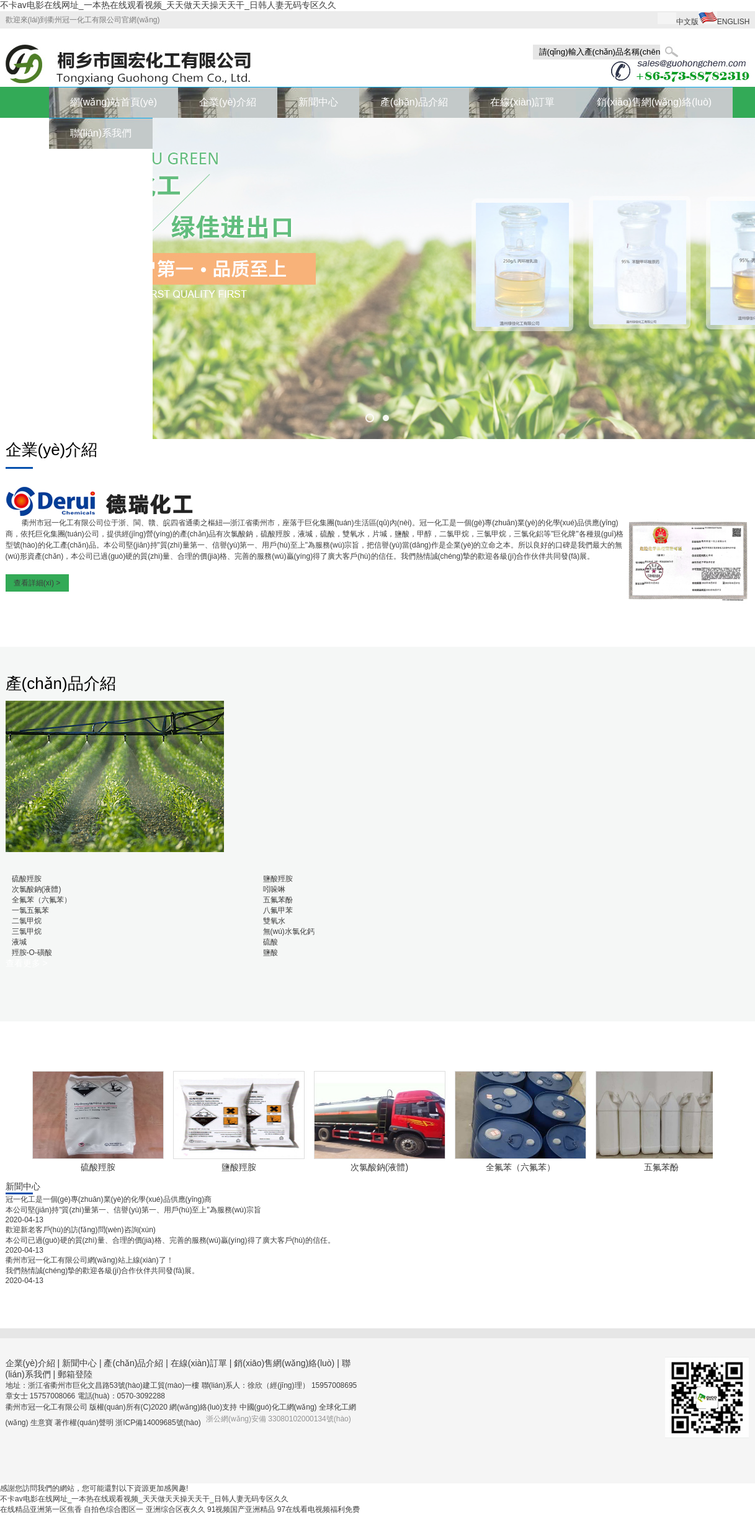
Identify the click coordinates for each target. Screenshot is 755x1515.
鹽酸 (270, 952)
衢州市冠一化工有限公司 (63, 522)
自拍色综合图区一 (113, 1509)
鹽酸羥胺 (278, 878)
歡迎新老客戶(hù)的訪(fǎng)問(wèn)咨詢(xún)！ (81, 1229)
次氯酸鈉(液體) (36, 889)
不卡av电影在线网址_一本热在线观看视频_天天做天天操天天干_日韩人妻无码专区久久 (168, 5)
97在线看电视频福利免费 (318, 1509)
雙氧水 (274, 921)
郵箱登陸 (75, 1374)
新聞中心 (318, 102)
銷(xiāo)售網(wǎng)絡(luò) (654, 102)
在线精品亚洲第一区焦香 (41, 1509)
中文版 (687, 21)
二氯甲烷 (27, 921)
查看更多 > (27, 963)
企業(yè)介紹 (227, 102)
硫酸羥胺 (27, 878)
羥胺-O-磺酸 (32, 952)
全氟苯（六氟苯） (41, 899)
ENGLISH (733, 21)
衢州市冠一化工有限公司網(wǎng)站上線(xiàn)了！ (90, 1260)
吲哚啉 (274, 889)
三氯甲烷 (27, 931)
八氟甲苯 (278, 910)
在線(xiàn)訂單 (522, 102)
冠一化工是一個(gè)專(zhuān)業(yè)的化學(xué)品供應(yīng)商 (109, 1199)
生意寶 (41, 1422)
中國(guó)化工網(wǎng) (278, 1407)
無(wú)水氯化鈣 (289, 931)
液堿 (19, 942)
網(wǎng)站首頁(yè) (114, 102)
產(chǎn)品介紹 (414, 102)
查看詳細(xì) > (37, 583)
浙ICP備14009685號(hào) (157, 1422)
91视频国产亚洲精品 (241, 1509)
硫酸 (270, 942)
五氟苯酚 (278, 899)
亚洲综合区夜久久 (175, 1509)
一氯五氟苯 (30, 910)
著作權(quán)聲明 (85, 1422)
